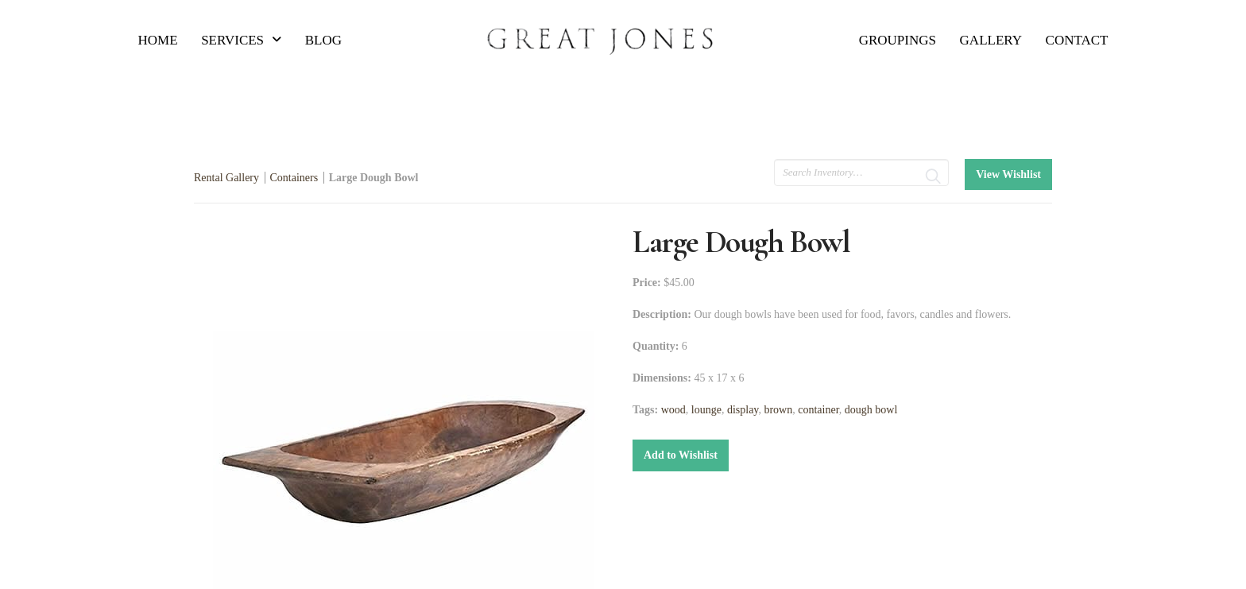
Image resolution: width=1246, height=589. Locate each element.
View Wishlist (1008, 174)
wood (673, 410)
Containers (294, 178)
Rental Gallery (226, 178)
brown (778, 410)
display (743, 410)
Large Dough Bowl (374, 178)
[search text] (861, 172)
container (818, 410)
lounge (706, 410)
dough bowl (871, 410)
